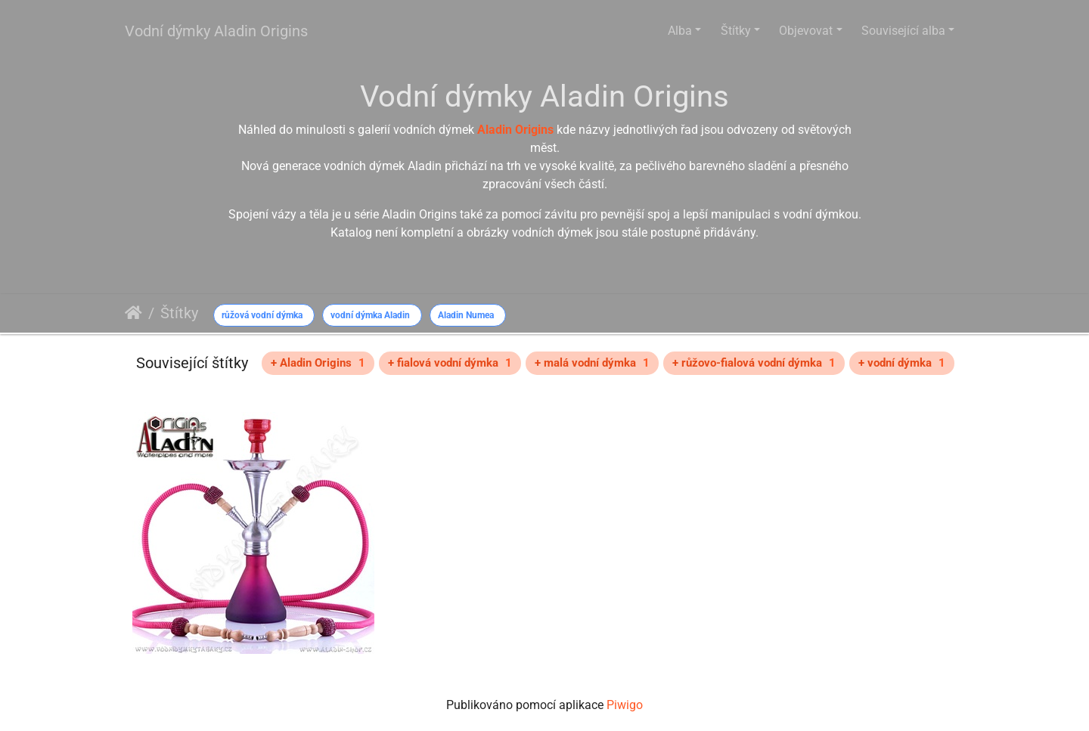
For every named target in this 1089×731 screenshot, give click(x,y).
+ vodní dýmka (901, 363)
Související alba (903, 30)
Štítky (736, 30)
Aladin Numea (466, 315)
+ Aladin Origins (318, 363)
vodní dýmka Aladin (370, 315)
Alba (680, 30)
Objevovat (806, 30)
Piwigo (625, 705)
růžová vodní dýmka (262, 315)
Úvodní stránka (133, 313)
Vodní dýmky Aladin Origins (216, 31)
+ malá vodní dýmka (592, 363)
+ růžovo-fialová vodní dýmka (754, 363)
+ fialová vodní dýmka (450, 363)
